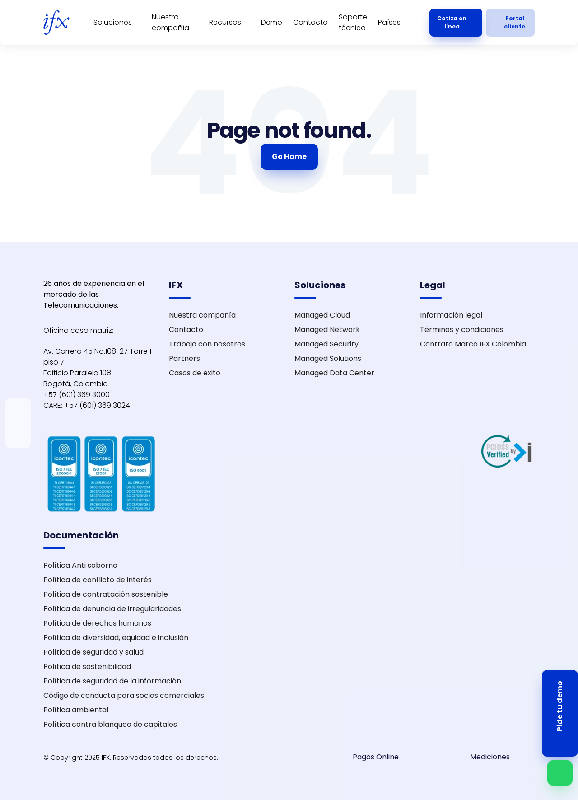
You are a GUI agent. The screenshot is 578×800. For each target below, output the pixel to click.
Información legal (451, 315)
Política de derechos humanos (97, 623)
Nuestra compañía (170, 22)
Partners (184, 358)
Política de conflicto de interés (97, 580)
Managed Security (326, 344)
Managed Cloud (322, 315)
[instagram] (18, 428)
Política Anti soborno (80, 565)
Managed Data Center (334, 373)
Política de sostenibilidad (87, 666)
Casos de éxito (194, 373)
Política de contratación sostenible (105, 594)
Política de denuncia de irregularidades (112, 609)
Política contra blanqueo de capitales (110, 724)
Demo (271, 22)
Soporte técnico (353, 22)
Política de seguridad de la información (112, 681)
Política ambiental (75, 710)
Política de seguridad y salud (93, 652)
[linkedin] (18, 406)
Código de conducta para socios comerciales (123, 695)
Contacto (310, 22)
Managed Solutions (327, 358)
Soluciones (112, 22)
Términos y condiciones (461, 329)
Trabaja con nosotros (207, 344)
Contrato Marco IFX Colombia (473, 344)
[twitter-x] (18, 417)
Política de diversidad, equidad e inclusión (115, 637)
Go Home (289, 156)
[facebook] (18, 439)
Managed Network (327, 329)
